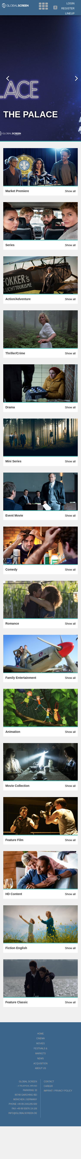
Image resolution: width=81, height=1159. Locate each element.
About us (40, 1068)
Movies (40, 1043)
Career (48, 1086)
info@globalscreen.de (22, 1113)
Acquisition (40, 1063)
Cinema (40, 1038)
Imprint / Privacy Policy (58, 1091)
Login (71, 3)
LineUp (70, 13)
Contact (49, 1081)
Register (68, 8)
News (40, 1058)
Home (40, 1033)
